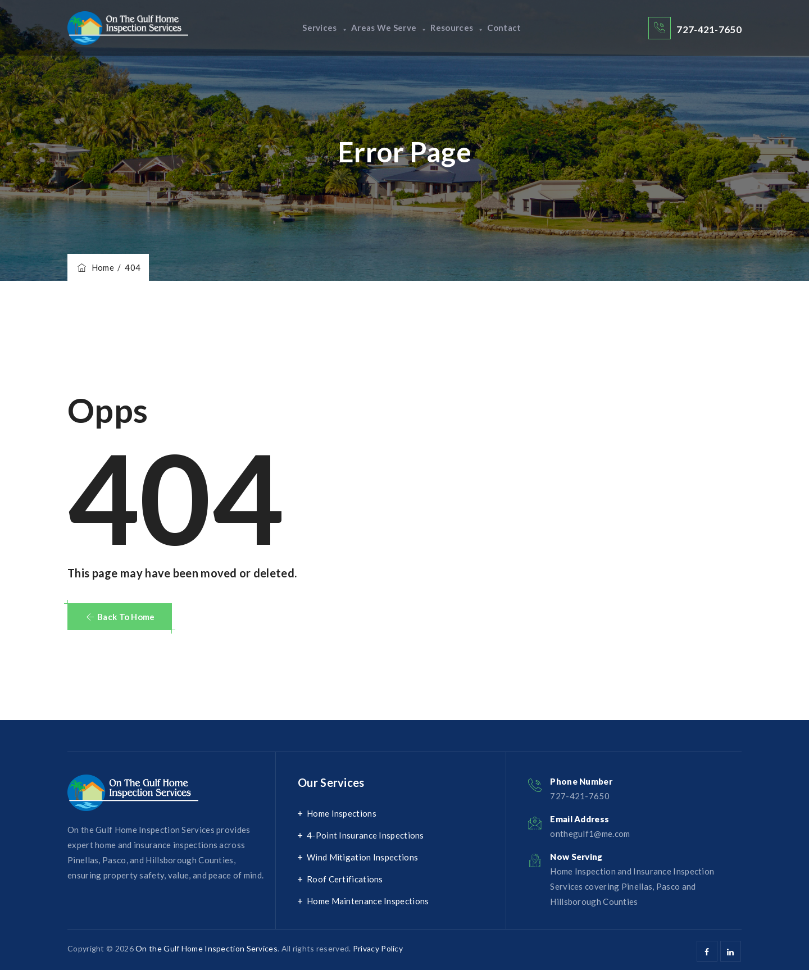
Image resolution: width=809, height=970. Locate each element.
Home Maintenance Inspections (368, 901)
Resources (462, 28)
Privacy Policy (378, 948)
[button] (119, 616)
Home (95, 267)
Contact (521, 28)
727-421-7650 (709, 29)
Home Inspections (341, 813)
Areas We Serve (384, 28)
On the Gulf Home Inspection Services (206, 948)
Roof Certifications (345, 879)
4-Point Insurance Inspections (365, 835)
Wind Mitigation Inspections (362, 857)
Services (308, 28)
